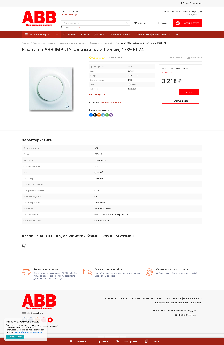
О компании (69, 34)
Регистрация (196, 3)
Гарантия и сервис (120, 34)
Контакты (196, 302)
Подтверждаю (15, 336)
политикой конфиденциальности (28, 332)
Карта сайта (54, 326)
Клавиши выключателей (101, 43)
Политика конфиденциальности (153, 34)
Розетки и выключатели (44, 43)
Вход (185, 3)
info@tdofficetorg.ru (69, 14)
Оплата (85, 34)
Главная (25, 43)
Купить (189, 92)
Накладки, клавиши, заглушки (72, 43)
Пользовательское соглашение (171, 302)
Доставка (99, 34)
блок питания (75, 27)
